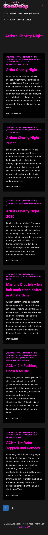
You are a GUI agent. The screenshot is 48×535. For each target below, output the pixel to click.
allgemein (23, 59)
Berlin (12, 20)
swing (8, 279)
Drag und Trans (13, 358)
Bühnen (13, 13)
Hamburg (20, 20)
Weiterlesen (13, 113)
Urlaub (28, 20)
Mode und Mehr (28, 358)
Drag (20, 13)
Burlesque (27, 13)
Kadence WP (24, 527)
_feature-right (29, 57)
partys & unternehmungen (28, 277)
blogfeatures (35, 59)
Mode (6, 20)
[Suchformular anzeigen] (42, 5)
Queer (25, 64)
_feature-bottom (13, 57)
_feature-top (12, 59)
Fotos (6, 13)
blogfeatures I (13, 62)
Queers (36, 13)
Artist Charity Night (21, 70)
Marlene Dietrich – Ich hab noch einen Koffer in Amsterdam (24, 289)
